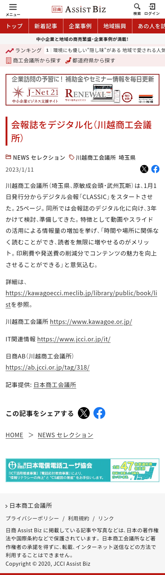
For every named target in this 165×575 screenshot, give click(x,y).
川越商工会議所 (96, 157)
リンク (106, 518)
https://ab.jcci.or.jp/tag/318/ (48, 367)
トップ (14, 26)
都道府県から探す (90, 60)
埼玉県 (127, 157)
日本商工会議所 (54, 384)
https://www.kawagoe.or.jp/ (91, 321)
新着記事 (45, 26)
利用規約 (78, 518)
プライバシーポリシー (32, 518)
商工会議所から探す (33, 60)
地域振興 (114, 26)
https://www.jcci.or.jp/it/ (73, 338)
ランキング (24, 50)
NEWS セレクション (39, 157)
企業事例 (80, 26)
